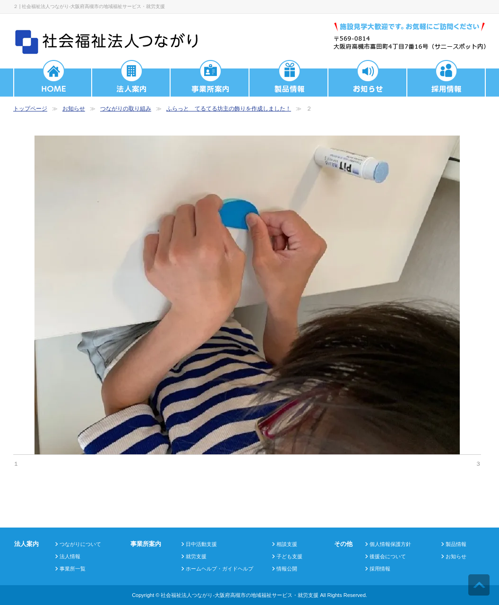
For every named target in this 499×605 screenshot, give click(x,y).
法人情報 (70, 556)
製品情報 (456, 544)
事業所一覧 (73, 568)
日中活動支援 (201, 544)
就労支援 (196, 556)
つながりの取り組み (125, 108)
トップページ (30, 108)
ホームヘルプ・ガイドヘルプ (219, 568)
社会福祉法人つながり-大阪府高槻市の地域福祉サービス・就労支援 (239, 595)
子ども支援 (289, 556)
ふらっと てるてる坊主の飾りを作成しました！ (228, 108)
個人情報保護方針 (390, 544)
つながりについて (80, 544)
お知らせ (73, 108)
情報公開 (286, 568)
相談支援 (286, 544)
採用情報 (380, 568)
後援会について (388, 556)
